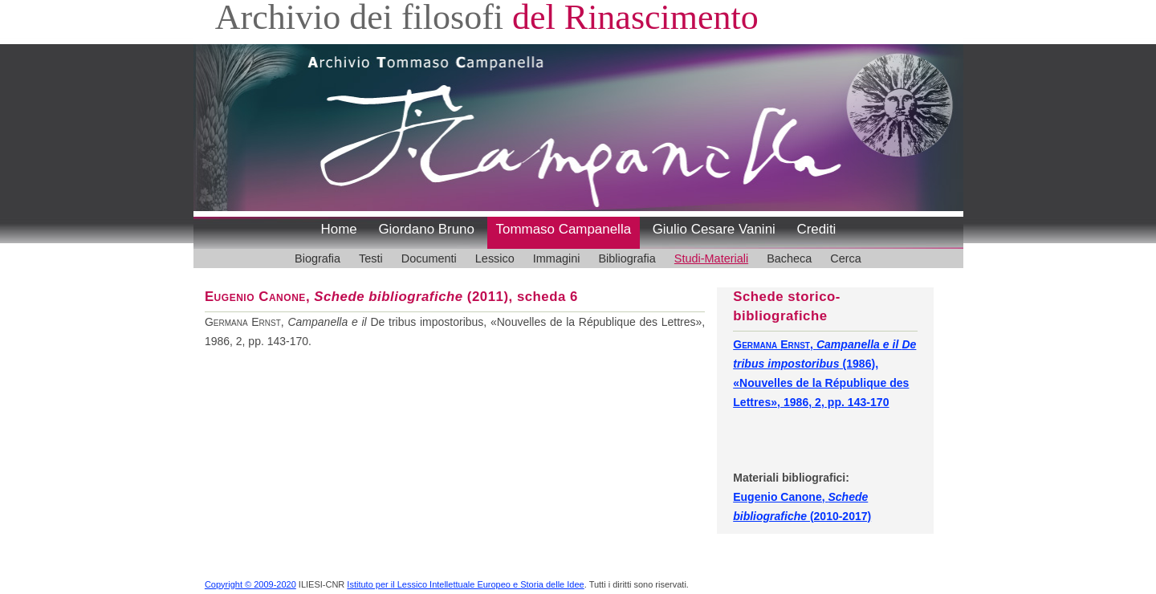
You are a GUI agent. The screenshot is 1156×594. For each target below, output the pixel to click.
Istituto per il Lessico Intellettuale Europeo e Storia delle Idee (465, 584)
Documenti (429, 258)
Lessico (495, 258)
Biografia (317, 258)
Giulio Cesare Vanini (714, 229)
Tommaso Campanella (564, 229)
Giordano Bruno (426, 229)
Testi (371, 258)
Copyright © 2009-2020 (250, 584)
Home (339, 229)
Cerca (845, 258)
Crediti (816, 229)
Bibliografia (626, 258)
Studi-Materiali (711, 258)
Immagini (556, 258)
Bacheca (789, 258)
